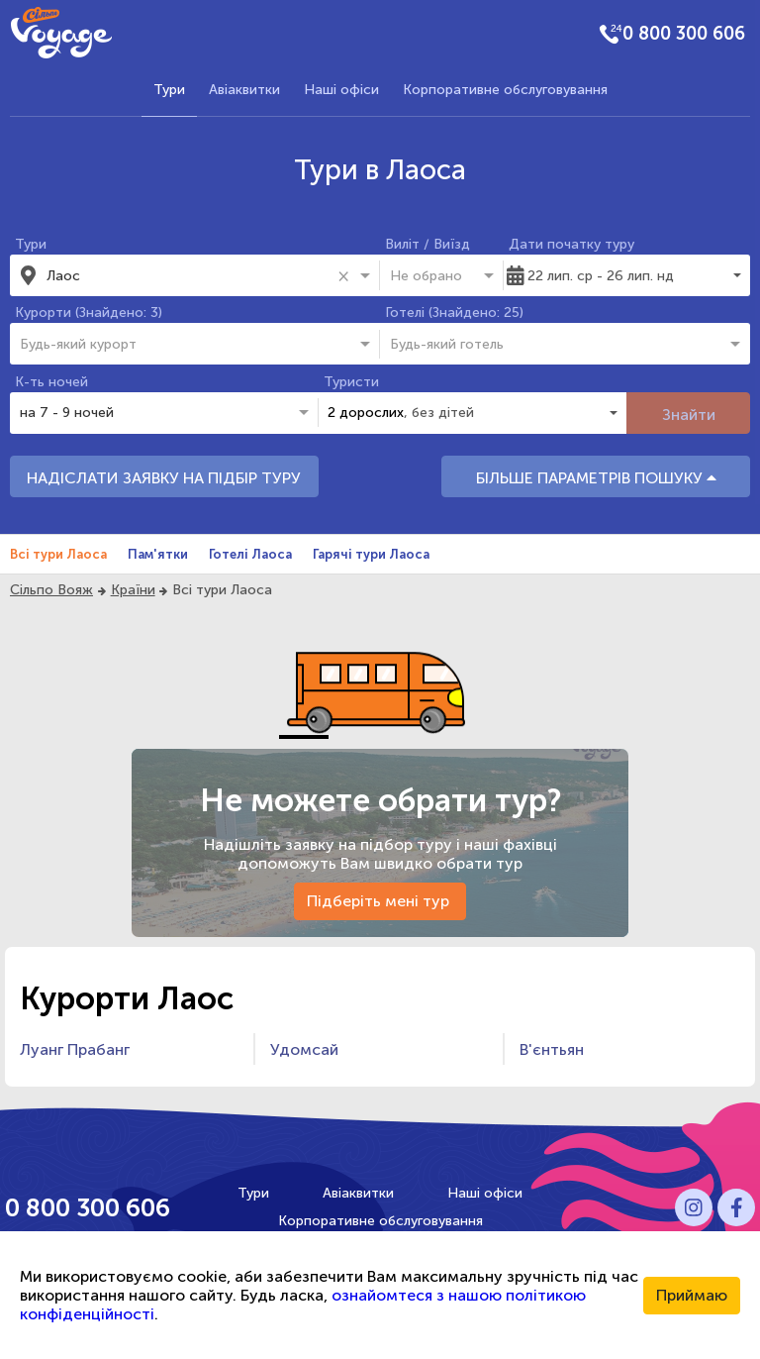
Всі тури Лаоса (58, 554)
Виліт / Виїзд (427, 244)
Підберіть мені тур (380, 900)
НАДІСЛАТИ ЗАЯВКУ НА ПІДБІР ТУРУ (164, 478)
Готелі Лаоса (250, 554)
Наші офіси (341, 89)
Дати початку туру (571, 244)
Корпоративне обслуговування (505, 89)
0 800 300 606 (683, 34)
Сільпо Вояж (51, 589)
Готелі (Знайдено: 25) (454, 312)
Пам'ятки (158, 554)
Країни (133, 589)
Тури (169, 89)
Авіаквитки (244, 89)
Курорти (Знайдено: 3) (88, 312)
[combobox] (189, 275)
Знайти (688, 414)
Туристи (351, 381)
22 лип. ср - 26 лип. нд (600, 275)
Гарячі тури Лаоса (371, 554)
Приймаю (691, 1295)
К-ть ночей (51, 381)
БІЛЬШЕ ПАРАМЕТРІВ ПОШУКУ (596, 478)
